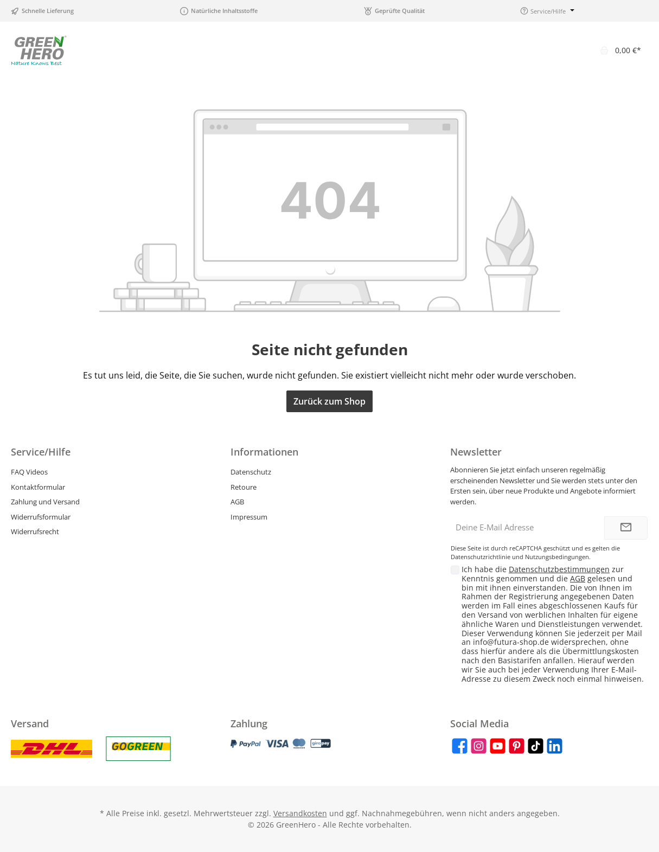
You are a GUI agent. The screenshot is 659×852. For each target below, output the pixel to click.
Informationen (264, 451)
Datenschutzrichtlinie (480, 557)
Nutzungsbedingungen (557, 557)
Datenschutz (251, 472)
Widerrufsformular (41, 517)
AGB (237, 502)
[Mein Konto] (576, 50)
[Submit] (626, 528)
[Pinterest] (516, 745)
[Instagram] (478, 745)
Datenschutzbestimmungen (559, 569)
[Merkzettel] (547, 50)
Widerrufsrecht (35, 531)
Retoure (244, 487)
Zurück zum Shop (329, 401)
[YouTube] (497, 745)
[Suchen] (519, 50)
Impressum (249, 517)
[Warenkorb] (620, 50)
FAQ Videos (29, 472)
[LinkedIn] (554, 745)
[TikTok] (535, 745)
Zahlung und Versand (45, 502)
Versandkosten (300, 813)
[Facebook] (459, 745)
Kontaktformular (38, 487)
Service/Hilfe (41, 451)
